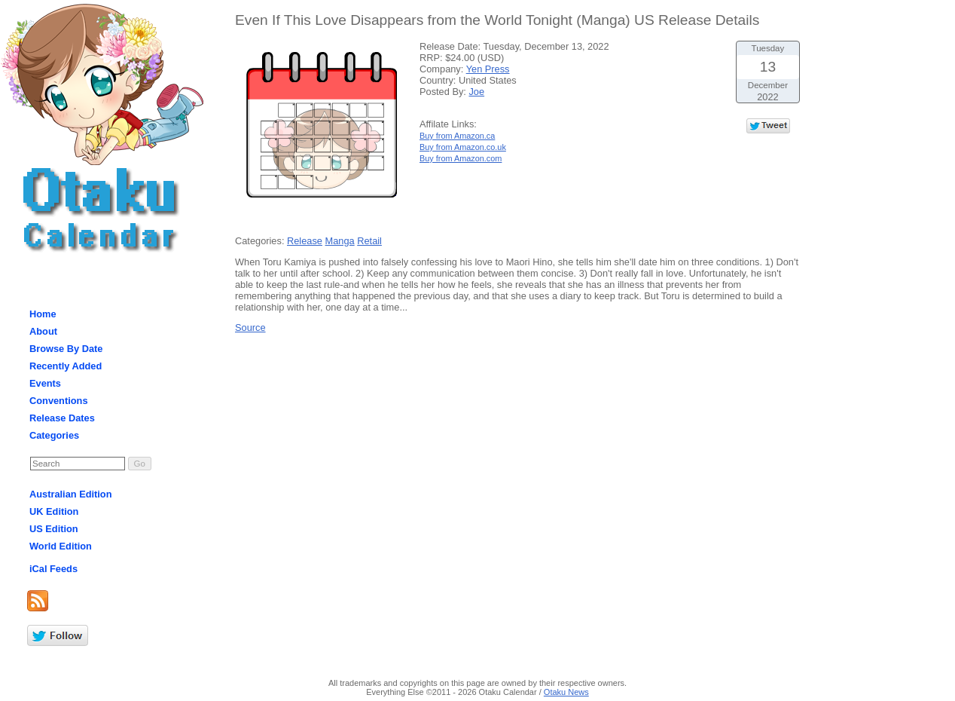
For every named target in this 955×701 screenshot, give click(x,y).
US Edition (53, 528)
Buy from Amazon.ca (457, 135)
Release (304, 240)
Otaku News (566, 691)
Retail (369, 240)
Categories (54, 435)
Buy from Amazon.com (461, 158)
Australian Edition (70, 494)
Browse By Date (65, 348)
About (43, 331)
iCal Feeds (53, 568)
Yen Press (488, 69)
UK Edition (53, 511)
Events (45, 383)
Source (250, 327)
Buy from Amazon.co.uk (463, 147)
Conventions (58, 400)
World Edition (60, 546)
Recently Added (65, 366)
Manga (340, 240)
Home (42, 314)
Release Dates (62, 418)
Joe (476, 91)
